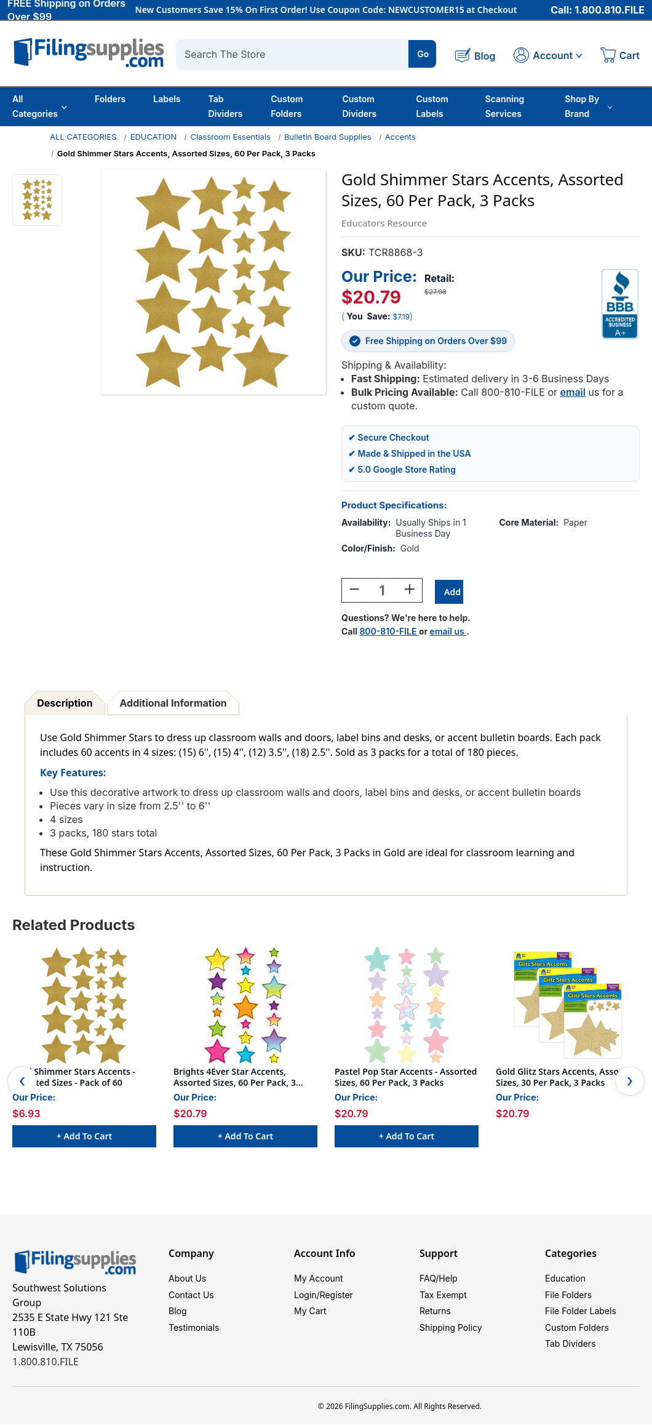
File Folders (568, 1300)
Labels (166, 99)
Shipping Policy (450, 1336)
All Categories (39, 106)
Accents (400, 137)
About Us (187, 1281)
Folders (110, 99)
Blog (178, 1318)
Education (565, 1281)
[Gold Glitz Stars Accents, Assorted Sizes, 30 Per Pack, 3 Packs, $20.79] (568, 1007)
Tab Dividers (226, 106)
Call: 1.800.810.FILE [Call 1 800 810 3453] (598, 10)
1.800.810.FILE (45, 1363)
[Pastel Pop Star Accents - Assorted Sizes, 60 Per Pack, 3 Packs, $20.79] (407, 1007)
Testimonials (194, 1336)
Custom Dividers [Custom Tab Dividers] (359, 106)
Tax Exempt (443, 1300)
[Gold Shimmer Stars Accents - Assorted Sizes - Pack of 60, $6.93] (84, 1007)
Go (423, 54)
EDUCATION (153, 137)
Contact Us (191, 1300)
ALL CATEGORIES (83, 137)
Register (336, 1300)
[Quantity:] (382, 592)
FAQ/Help (438, 1281)
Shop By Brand (588, 106)
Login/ (307, 1300)
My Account (318, 1281)
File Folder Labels (580, 1318)
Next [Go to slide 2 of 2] (630, 1083)
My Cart (310, 1318)
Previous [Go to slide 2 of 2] (22, 1083)
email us (448, 633)
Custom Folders (287, 106)
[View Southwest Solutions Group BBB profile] (620, 304)
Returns (435, 1318)
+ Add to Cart (84, 1138)
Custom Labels (432, 106)
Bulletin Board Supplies (328, 137)
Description (64, 705)
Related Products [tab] (73, 927)
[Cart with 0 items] (620, 56)
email (573, 392)
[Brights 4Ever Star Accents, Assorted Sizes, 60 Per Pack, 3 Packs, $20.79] (245, 1007)
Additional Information (173, 705)
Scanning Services (505, 106)
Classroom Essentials (230, 137)
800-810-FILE (389, 633)
